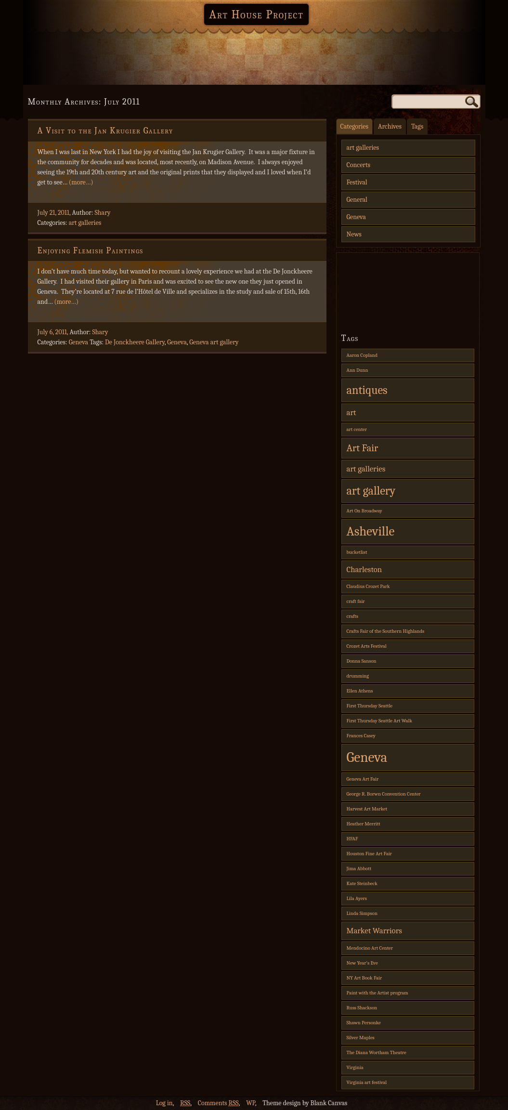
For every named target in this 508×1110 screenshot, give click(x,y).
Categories (354, 126)
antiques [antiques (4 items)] (367, 390)
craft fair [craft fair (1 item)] (356, 601)
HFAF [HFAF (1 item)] (352, 839)
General (357, 200)
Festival (357, 182)
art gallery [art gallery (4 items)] (371, 490)
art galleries (85, 223)
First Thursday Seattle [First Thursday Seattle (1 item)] (370, 706)
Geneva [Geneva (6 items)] (367, 757)
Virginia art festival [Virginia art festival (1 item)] (367, 1082)
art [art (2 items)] (351, 412)
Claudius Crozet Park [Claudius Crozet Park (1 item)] (368, 586)
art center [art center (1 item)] (357, 429)
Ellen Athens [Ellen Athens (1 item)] (360, 691)
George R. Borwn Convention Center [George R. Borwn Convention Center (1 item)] (384, 794)
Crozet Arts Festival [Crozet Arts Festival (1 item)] (367, 646)
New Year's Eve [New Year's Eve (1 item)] (362, 963)
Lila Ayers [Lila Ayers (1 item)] (357, 898)
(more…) (81, 182)
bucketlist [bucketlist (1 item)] (357, 552)
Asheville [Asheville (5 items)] (371, 531)
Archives (390, 126)
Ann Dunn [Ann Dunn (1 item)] (357, 370)
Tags (417, 126)
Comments (218, 1103)
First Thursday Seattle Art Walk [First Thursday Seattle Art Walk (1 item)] (380, 721)
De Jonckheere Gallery (135, 342)
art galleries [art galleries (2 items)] (366, 468)
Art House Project (256, 14)
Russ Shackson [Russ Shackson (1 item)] (362, 1008)
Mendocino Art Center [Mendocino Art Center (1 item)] (370, 948)
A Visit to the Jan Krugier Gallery (105, 131)
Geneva (78, 342)
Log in (164, 1103)
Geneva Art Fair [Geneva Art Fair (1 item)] (363, 779)
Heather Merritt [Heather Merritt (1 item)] (363, 824)
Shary (103, 213)
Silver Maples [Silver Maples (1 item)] (361, 1037)
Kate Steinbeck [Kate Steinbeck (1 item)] (362, 883)
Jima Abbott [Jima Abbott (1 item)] (359, 868)
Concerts (358, 165)
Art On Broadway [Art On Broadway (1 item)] (364, 511)
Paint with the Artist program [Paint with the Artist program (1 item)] (377, 993)
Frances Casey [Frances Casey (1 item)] (361, 735)
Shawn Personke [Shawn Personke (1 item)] (364, 1022)
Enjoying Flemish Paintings (90, 251)
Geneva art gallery (213, 342)
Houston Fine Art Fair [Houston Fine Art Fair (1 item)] (369, 853)
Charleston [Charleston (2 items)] (364, 569)
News (354, 234)
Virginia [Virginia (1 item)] (355, 1067)
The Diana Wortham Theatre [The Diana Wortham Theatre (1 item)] (376, 1052)
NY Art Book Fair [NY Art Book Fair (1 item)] (364, 978)
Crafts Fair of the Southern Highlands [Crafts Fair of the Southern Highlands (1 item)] (386, 631)
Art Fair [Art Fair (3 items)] (362, 448)
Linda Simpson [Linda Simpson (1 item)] (362, 913)
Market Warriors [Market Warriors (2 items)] (374, 930)
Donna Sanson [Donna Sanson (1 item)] (362, 661)
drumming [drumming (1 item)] (358, 676)
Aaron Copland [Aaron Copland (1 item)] (362, 355)
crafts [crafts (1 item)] (353, 616)
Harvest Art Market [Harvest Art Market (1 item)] (367, 809)
